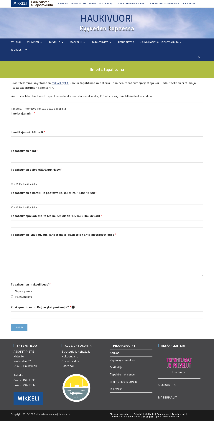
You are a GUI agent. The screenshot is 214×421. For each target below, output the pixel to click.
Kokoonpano (70, 356)
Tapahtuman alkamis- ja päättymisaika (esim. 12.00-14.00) (54, 193)
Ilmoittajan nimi (23, 113)
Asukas (63, 3)
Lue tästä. (179, 372)
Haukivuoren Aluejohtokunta (125, 416)
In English (189, 3)
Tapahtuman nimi (24, 151)
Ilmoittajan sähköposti (28, 132)
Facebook (68, 366)
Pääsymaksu (23, 296)
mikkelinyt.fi (60, 83)
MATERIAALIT (167, 397)
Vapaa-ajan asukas (84, 3)
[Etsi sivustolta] (199, 57)
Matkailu (149, 414)
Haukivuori (107, 18)
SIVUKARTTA (167, 385)
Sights (157, 416)
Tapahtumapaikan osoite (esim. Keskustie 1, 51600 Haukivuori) (56, 216)
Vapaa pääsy (23, 291)
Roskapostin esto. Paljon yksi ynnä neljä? (43, 307)
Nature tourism (171, 416)
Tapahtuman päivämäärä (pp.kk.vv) (37, 169)
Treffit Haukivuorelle (163, 3)
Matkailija (106, 3)
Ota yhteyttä (70, 361)
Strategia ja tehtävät (76, 351)
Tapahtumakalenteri (130, 3)
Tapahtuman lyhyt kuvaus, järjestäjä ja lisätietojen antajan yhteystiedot (63, 234)
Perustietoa (163, 414)
